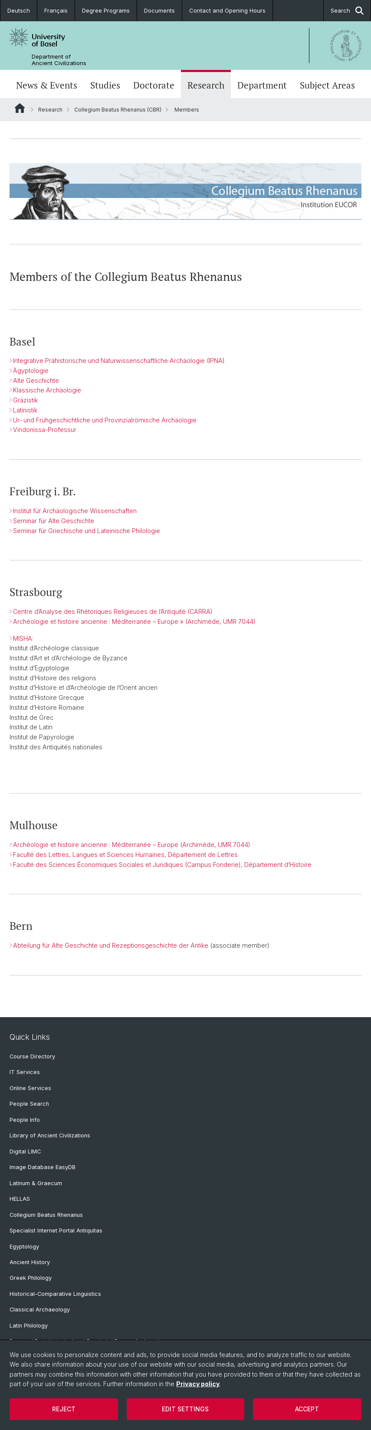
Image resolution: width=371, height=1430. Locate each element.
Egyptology (24, 1246)
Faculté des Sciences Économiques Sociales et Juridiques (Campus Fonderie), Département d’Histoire (162, 864)
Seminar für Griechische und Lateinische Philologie (86, 530)
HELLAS (20, 1199)
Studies (105, 85)
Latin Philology (29, 1325)
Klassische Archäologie (47, 390)
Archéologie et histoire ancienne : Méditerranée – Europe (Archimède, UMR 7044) (131, 844)
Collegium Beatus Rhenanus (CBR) (117, 109)
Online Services (30, 1088)
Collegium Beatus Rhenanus (46, 1215)
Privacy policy (198, 1383)
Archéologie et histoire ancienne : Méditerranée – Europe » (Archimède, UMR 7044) (134, 621)
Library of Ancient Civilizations (50, 1135)
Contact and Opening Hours (227, 10)
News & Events (46, 85)
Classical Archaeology (40, 1309)
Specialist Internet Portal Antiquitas (56, 1230)
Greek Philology (31, 1278)
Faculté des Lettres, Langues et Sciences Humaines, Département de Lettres (125, 854)
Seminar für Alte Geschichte (53, 520)
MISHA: (23, 638)
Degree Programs (106, 10)
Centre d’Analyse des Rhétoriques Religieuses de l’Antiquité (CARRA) (113, 611)
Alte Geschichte (36, 380)
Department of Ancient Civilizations (59, 59)
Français (56, 10)
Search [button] (347, 11)
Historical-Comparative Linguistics (55, 1294)
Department (262, 85)
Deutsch (18, 10)
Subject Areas (327, 85)
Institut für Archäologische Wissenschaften (75, 510)
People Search (29, 1104)
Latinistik (25, 410)
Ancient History (30, 1262)
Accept (307, 1409)
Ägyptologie (31, 370)
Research (205, 85)
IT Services (25, 1072)
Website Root (20, 108)
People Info (25, 1120)
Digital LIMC (25, 1151)
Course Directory (32, 1056)
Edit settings (185, 1409)
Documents (159, 10)
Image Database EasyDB (43, 1167)
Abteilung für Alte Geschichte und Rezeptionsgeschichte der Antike (110, 945)
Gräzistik (25, 400)
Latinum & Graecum (36, 1183)
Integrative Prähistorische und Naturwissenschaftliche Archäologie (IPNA (118, 361)
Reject (64, 1409)
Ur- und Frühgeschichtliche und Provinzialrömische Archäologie (105, 420)
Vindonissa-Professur (44, 430)
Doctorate (153, 85)
